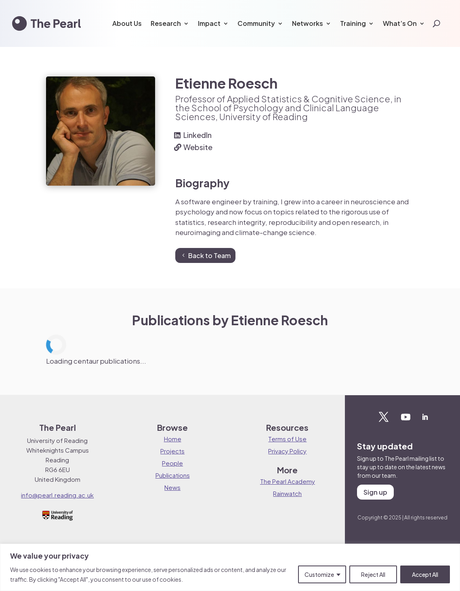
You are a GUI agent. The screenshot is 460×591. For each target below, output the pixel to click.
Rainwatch (287, 493)
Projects (172, 451)
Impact (209, 23)
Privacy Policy (287, 451)
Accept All (425, 574)
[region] (230, 567)
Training (353, 23)
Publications (172, 475)
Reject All (373, 574)
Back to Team (209, 255)
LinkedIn (197, 135)
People (172, 463)
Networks (307, 23)
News (172, 487)
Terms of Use (287, 439)
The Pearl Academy (287, 481)
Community (256, 23)
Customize (319, 574)
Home (172, 439)
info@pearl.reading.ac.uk (57, 495)
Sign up (375, 492)
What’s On (400, 23)
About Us (127, 23)
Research (166, 23)
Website (197, 147)
